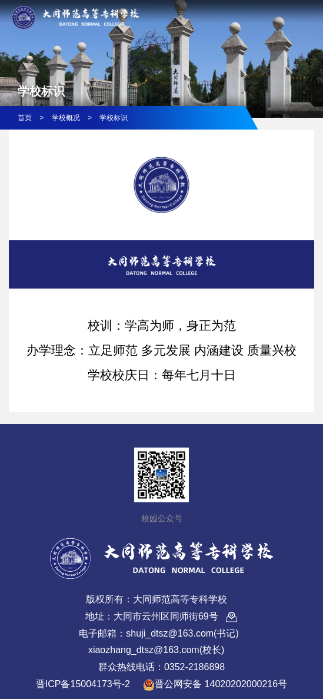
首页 (25, 118)
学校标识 (113, 118)
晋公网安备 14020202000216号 (215, 685)
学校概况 (66, 118)
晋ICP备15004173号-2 (83, 684)
